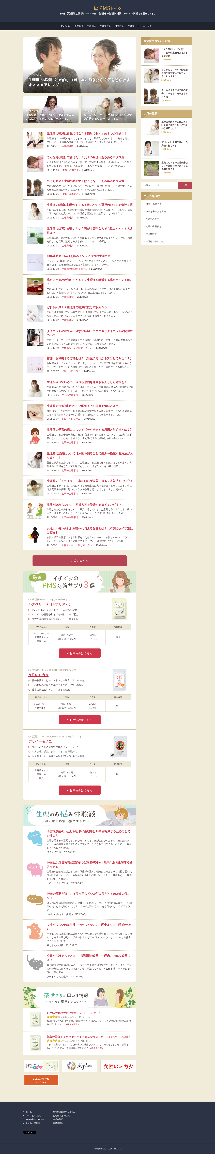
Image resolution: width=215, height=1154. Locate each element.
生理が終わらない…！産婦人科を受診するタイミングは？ (84, 504)
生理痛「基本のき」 (155, 241)
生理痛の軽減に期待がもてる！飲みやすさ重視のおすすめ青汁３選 (90, 204)
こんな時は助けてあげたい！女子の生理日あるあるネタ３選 (85, 157)
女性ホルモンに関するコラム (77, 348)
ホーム (29, 1112)
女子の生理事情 (70, 395)
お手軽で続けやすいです (75, 1013)
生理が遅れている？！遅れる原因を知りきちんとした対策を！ (87, 382)
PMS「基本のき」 (71, 170)
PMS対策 (119, 26)
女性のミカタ (38, 675)
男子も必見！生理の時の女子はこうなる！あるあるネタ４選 (85, 181)
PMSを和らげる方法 (156, 211)
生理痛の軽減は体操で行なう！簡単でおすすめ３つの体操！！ (87, 133)
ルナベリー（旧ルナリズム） (50, 604)
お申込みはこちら (81, 653)
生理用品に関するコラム (75, 269)
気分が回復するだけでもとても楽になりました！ (89, 1036)
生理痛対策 (105, 26)
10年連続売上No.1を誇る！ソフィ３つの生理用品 (78, 256)
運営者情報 (58, 1123)
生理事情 (78, 26)
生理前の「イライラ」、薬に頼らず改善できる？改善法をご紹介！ (90, 481)
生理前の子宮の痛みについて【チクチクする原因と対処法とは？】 (90, 429)
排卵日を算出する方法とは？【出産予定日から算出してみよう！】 (90, 358)
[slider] (53, 1016)
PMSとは (65, 26)
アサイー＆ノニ (40, 741)
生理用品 (91, 26)
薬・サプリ (148, 26)
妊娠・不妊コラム (71, 371)
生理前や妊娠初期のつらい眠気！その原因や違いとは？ (82, 406)
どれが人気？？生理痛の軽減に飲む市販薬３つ (77, 307)
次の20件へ (81, 560)
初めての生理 (152, 219)
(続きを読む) (72, 1024)
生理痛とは (133, 26)
